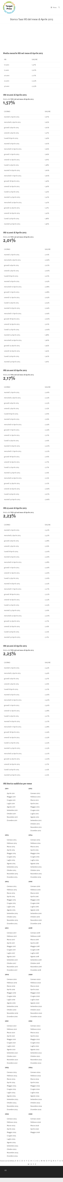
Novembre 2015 (12, 920)
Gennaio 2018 (35, 933)
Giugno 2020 (35, 996)
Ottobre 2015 (11, 917)
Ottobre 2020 (35, 1010)
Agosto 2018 (34, 956)
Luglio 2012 (34, 814)
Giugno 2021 (11, 1043)
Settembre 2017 (12, 960)
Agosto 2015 (11, 910)
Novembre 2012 (36, 827)
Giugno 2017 (11, 950)
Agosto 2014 (34, 863)
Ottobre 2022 (35, 1056)
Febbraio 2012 (35, 797)
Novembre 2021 (12, 1060)
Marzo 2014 (34, 847)
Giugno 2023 (11, 1089)
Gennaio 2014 (35, 840)
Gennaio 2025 (12, 1119)
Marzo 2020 (34, 986)
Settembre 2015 (12, 913)
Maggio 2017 (11, 946)
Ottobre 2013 (11, 870)
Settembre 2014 (35, 867)
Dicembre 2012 (35, 830)
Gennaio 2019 (12, 979)
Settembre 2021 (12, 1053)
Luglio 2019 (11, 1000)
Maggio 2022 (35, 1039)
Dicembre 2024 (35, 1109)
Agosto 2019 (11, 1003)
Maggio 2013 (11, 853)
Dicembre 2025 (12, 1156)
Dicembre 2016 (35, 923)
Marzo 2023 (11, 1079)
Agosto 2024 (34, 1096)
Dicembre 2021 (12, 1063)
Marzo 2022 (34, 1033)
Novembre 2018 (35, 967)
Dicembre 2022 (35, 1063)
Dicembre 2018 (35, 970)
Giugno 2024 (35, 1089)
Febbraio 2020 (35, 983)
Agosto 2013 (11, 863)
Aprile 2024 (34, 1082)
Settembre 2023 (12, 1099)
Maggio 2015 (11, 900)
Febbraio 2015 (12, 890)
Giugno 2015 (11, 903)
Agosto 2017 (11, 956)
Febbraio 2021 (12, 1029)
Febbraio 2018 (35, 936)
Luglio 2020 (34, 1000)
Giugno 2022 (35, 1043)
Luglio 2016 (34, 907)
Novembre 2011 (12, 817)
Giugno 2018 (34, 950)
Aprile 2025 (11, 1129)
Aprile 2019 (11, 989)
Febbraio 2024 (35, 1076)
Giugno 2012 (34, 810)
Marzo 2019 (11, 986)
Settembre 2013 (12, 867)
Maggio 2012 (35, 807)
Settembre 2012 (35, 820)
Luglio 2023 (11, 1093)
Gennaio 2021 (12, 1026)
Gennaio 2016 (35, 886)
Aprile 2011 (11, 793)
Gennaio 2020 (35, 979)
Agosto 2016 (34, 910)
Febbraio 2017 (12, 936)
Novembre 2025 (12, 1153)
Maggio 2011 (11, 797)
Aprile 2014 (34, 850)
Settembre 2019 (12, 1006)
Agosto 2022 (34, 1049)
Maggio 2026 (35, 1132)
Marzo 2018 (34, 940)
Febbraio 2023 (12, 1076)
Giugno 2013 (11, 857)
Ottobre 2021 (11, 1056)
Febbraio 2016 (35, 890)
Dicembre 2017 (12, 970)
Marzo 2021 (11, 1033)
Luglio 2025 (11, 1139)
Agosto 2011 (11, 807)
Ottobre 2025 (11, 1149)
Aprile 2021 (11, 1036)
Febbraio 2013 (12, 843)
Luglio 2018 (34, 953)
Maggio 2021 (11, 1039)
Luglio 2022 (34, 1046)
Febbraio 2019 (12, 983)
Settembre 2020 (36, 1006)
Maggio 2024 (35, 1086)
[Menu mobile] (54, 7)
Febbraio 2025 (12, 1122)
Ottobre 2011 (11, 814)
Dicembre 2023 (12, 1109)
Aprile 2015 (11, 896)
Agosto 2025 (11, 1142)
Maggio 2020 (35, 993)
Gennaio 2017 (11, 933)
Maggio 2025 (11, 1132)
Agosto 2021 (11, 1049)
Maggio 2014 (34, 853)
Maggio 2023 (11, 1086)
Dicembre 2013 (12, 877)
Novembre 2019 (12, 1013)
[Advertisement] (31, 38)
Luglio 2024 (34, 1093)
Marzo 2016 (34, 893)
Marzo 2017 (11, 940)
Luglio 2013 (11, 860)
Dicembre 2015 (12, 923)
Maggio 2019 (11, 993)
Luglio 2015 (11, 907)
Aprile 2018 (34, 943)
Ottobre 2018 (35, 963)
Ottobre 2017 (11, 963)
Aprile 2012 (34, 803)
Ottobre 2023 (11, 1103)
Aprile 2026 (34, 1129)
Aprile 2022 (34, 1036)
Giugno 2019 (11, 996)
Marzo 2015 (11, 893)
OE (6, 1170)
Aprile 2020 (34, 989)
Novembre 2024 (36, 1106)
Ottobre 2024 (35, 1103)
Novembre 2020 (36, 1013)
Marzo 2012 (34, 800)
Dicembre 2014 (35, 877)
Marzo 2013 (11, 847)
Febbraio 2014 (35, 843)
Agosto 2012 (34, 817)
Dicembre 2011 (12, 820)
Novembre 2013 (12, 874)
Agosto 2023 (11, 1096)
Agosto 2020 (34, 1003)
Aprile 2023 (11, 1082)
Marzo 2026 (34, 1125)
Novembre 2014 (35, 874)
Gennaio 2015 (11, 886)
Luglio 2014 (34, 860)
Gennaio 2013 (11, 840)
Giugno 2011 (11, 800)
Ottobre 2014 (35, 870)
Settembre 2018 (35, 960)
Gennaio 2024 (35, 1072)
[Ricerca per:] (58, 7)
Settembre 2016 (35, 913)
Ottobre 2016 (35, 917)
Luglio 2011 (11, 803)
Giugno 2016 (34, 903)
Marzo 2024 (34, 1079)
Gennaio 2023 (12, 1072)
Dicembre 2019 (12, 1016)
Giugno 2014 (34, 857)
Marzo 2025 (11, 1125)
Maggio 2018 (34, 946)
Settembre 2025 (12, 1146)
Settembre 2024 (36, 1099)
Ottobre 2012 (35, 824)
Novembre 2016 (36, 920)
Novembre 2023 (12, 1106)
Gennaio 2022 (35, 1026)
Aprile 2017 (11, 943)
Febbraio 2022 (35, 1029)
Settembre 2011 (12, 810)
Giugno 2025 (11, 1136)
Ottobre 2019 (11, 1010)
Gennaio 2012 (35, 793)
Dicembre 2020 (35, 1016)
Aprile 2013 (11, 850)
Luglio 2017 (11, 953)
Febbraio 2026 (35, 1122)
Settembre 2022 (36, 1053)
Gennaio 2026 (35, 1119)
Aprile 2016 (34, 896)
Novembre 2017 (12, 967)
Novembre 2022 (36, 1060)
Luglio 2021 (11, 1046)
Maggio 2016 (35, 900)
